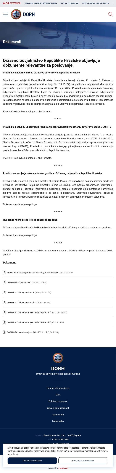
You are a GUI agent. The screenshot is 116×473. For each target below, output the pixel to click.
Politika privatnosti (58, 401)
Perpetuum (63, 468)
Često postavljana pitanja (95, 3)
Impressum (58, 414)
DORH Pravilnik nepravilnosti (20, 292)
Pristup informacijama (58, 388)
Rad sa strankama (69, 3)
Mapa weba (58, 421)
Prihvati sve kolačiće (32, 460)
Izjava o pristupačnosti (58, 408)
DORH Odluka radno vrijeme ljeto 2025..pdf (27, 332)
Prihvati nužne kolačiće (83, 460)
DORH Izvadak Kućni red (18, 282)
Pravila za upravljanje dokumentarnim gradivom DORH (32, 272)
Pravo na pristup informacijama (41, 3)
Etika (58, 394)
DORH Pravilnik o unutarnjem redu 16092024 (28, 312)
